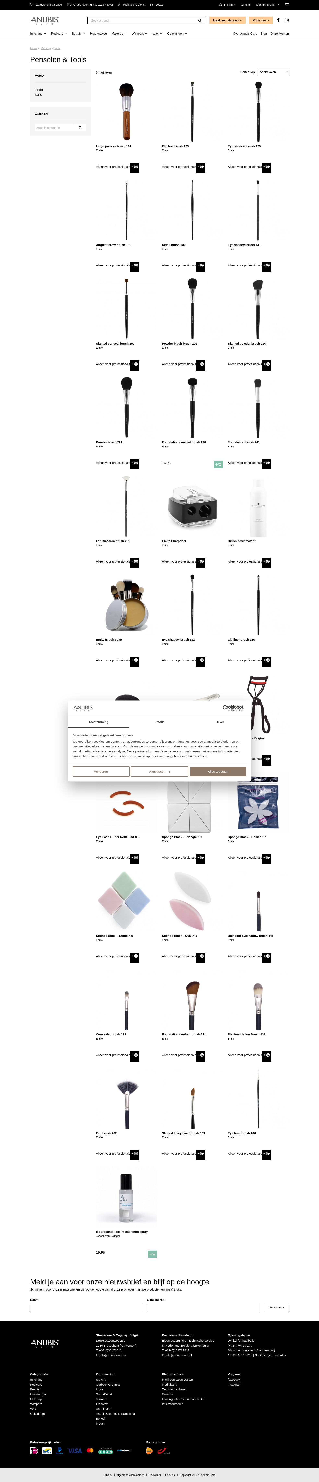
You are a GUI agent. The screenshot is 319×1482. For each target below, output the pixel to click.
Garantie (168, 1394)
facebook (234, 1379)
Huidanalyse (38, 1394)
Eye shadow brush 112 (178, 639)
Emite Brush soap (109, 639)
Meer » (101, 1423)
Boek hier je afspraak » (270, 1355)
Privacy (108, 1475)
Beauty (35, 1389)
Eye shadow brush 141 (244, 245)
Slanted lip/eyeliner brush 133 (183, 1133)
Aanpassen (159, 771)
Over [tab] (220, 721)
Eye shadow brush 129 (244, 146)
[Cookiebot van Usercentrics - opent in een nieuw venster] (229, 708)
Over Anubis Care (245, 33)
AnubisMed (103, 1409)
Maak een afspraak (226, 20)
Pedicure (36, 1384)
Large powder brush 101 (113, 146)
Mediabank (169, 1384)
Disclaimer (155, 1475)
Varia (57, 48)
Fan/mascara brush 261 (113, 541)
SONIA (101, 1379)
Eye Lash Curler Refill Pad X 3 (117, 837)
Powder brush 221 (109, 442)
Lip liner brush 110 (241, 639)
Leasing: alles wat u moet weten (183, 1399)
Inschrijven (275, 1307)
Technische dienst (174, 1389)
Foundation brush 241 (244, 442)
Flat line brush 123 (175, 146)
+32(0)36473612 (110, 1350)
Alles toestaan (218, 771)
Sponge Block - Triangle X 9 (182, 837)
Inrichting (36, 1379)
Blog (264, 33)
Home (33, 48)
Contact (245, 4)
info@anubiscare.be (113, 1355)
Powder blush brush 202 (179, 343)
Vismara (101, 1399)
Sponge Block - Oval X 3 (179, 935)
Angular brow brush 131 (113, 245)
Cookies (170, 1475)
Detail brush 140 (174, 245)
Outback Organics (108, 1384)
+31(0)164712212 (177, 1350)
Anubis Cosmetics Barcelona (115, 1413)
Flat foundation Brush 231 (246, 1034)
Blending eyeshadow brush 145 (250, 935)
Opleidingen (38, 1413)
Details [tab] (159, 721)
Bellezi (100, 1418)
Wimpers (36, 1404)
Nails (38, 94)
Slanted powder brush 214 (247, 343)
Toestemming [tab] (98, 721)
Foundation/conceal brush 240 (184, 442)
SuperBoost (104, 1394)
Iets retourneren (173, 1404)
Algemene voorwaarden (130, 1475)
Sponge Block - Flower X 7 (247, 837)
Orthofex (102, 1404)
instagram (234, 1384)
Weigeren (101, 771)
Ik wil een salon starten (177, 1379)
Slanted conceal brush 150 (115, 343)
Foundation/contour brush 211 (184, 1034)
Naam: (34, 1299)
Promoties (260, 20)
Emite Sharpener (174, 541)
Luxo (99, 1389)
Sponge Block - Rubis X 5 (114, 935)
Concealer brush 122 (111, 1034)
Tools (39, 89)
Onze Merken (280, 33)
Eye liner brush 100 (242, 1133)
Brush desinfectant (242, 541)
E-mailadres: (156, 1299)
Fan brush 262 (106, 1133)
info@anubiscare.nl (179, 1355)
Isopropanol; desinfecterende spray (122, 1231)
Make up (46, 48)
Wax (33, 1409)
